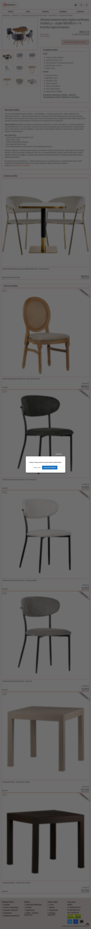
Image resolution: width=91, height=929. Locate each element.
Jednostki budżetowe (50, 468)
